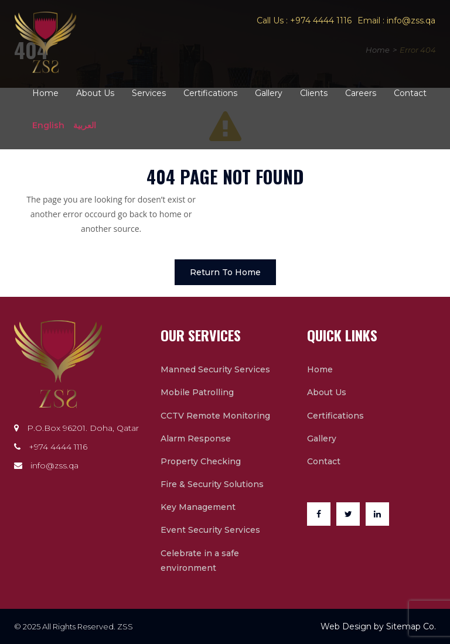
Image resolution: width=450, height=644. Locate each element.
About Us (95, 93)
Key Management (198, 507)
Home (45, 93)
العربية (84, 125)
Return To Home (225, 272)
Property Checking (201, 461)
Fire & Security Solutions (212, 484)
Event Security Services (210, 530)
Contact (410, 93)
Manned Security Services (215, 369)
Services (149, 93)
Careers (360, 93)
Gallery (268, 93)
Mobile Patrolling (197, 392)
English (48, 125)
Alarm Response (196, 438)
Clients (314, 93)
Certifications (210, 93)
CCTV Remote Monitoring (215, 415)
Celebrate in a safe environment (200, 560)
